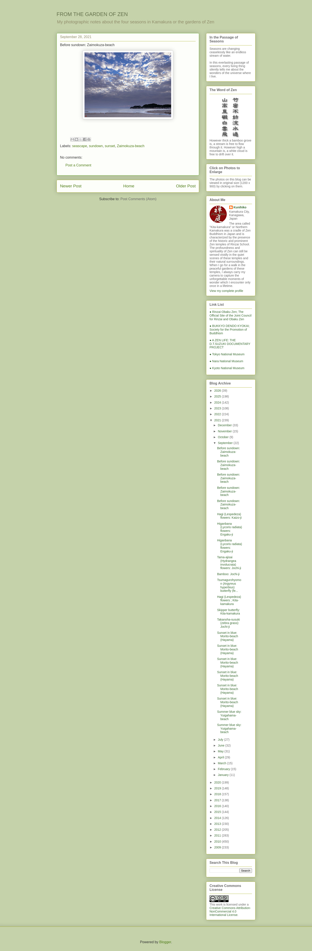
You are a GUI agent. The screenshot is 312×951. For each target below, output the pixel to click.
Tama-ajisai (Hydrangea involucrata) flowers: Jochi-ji (229, 562)
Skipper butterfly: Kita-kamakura (228, 611)
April (221, 757)
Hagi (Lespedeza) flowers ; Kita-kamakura (229, 600)
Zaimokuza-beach (130, 146)
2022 (218, 414)
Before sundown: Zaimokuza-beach (228, 451)
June (221, 745)
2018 (218, 794)
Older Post (186, 186)
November (225, 431)
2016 (218, 806)
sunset (110, 146)
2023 (218, 408)
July (221, 739)
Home (128, 186)
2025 (218, 396)
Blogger (165, 942)
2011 (218, 835)
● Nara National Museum (226, 361)
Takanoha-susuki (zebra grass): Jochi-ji (228, 623)
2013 (218, 823)
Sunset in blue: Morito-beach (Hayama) (227, 636)
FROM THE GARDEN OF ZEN (92, 14)
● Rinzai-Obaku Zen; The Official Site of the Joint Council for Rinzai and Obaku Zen (231, 315)
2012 (218, 829)
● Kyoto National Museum (227, 368)
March (222, 763)
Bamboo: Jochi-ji (228, 574)
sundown (96, 146)
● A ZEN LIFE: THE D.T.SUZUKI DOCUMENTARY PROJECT (230, 343)
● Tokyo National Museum (227, 354)
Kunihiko (240, 207)
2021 (218, 420)
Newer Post (70, 186)
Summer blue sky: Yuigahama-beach (229, 715)
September (225, 443)
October (223, 437)
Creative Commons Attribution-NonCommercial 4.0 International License (230, 911)
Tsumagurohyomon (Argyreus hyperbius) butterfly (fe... (229, 585)
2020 (218, 782)
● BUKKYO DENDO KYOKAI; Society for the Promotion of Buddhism (230, 329)
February (224, 769)
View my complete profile (226, 291)
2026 (218, 390)
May (221, 751)
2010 (218, 841)
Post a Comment (78, 165)
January (223, 775)
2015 (218, 812)
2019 (218, 788)
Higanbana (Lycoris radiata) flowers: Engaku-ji (229, 529)
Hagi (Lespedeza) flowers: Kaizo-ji (229, 516)
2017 (218, 800)
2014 (218, 818)
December (225, 425)
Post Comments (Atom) (138, 199)
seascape (79, 146)
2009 (218, 847)
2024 (218, 402)
